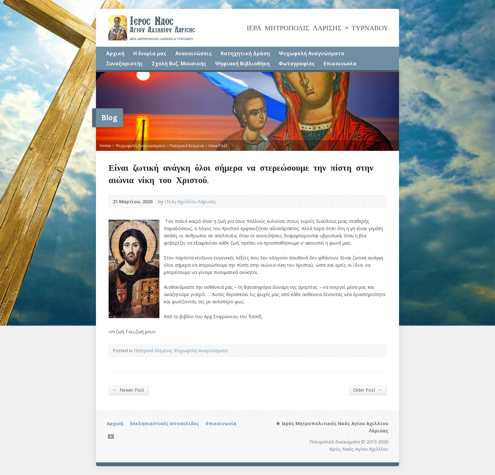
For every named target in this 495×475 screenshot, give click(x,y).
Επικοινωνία (340, 63)
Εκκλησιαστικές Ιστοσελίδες (164, 423)
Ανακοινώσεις (193, 53)
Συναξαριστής (124, 63)
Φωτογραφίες (296, 63)
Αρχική (115, 53)
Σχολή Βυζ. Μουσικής (179, 63)
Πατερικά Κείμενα (187, 145)
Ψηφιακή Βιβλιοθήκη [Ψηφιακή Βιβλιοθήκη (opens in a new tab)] (242, 63)
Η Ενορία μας (149, 53)
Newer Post (128, 390)
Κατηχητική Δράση (245, 53)
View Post (217, 145)
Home (105, 145)
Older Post (367, 390)
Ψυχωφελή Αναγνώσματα (311, 53)
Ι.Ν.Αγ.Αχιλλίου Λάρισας (190, 202)
